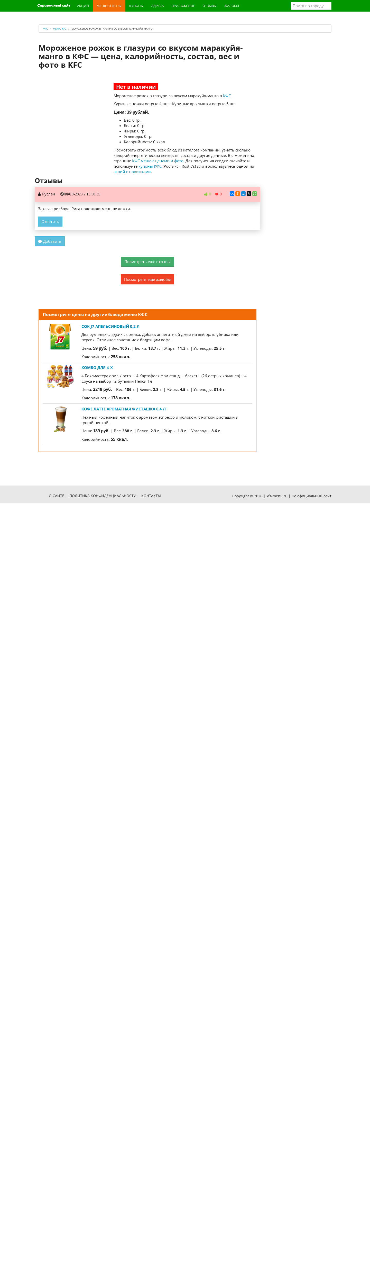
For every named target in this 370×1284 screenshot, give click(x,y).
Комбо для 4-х (97, 367)
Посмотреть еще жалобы (147, 279)
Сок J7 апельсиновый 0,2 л (110, 326)
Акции (83, 5)
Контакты (151, 495)
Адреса (157, 5)
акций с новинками (132, 171)
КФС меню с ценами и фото (157, 160)
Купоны (136, 5)
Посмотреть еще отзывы (147, 261)
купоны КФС (150, 166)
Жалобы (231, 5)
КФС (227, 95)
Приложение (183, 5)
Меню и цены (109, 5)
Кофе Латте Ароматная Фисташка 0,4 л (123, 408)
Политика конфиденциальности (102, 495)
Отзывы (209, 5)
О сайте (56, 495)
